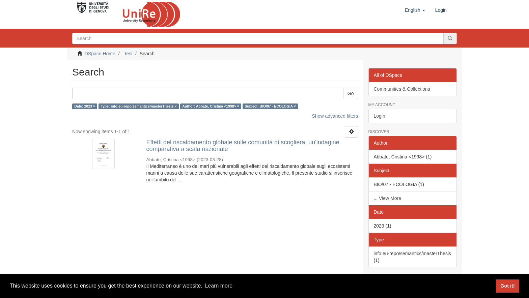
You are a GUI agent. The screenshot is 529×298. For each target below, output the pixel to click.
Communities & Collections (402, 89)
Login (379, 116)
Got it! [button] (507, 286)
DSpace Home (100, 53)
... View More (387, 198)
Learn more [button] (218, 286)
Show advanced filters (335, 116)
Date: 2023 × (84, 106)
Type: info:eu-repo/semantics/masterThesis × (138, 106)
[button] (415, 10)
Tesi (128, 53)
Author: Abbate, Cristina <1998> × (210, 106)
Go (350, 93)
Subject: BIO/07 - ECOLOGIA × (270, 106)
